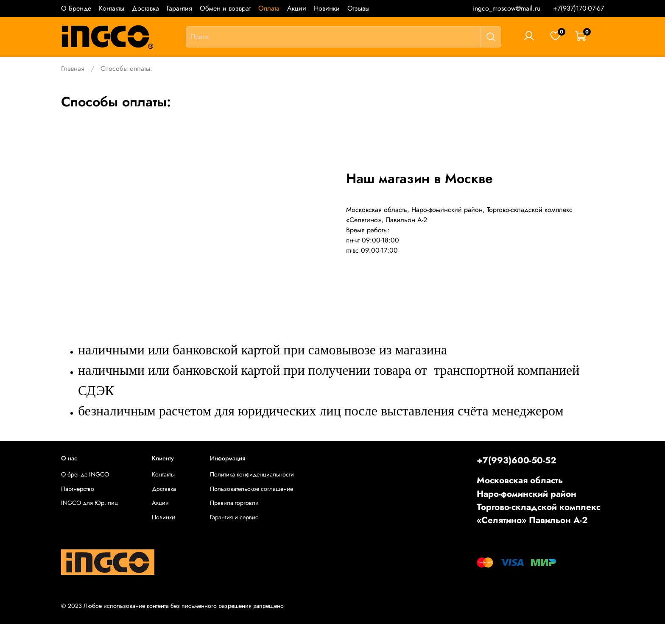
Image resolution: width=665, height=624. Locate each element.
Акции (296, 8)
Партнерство (77, 489)
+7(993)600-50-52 (516, 460)
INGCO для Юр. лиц (89, 503)
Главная (72, 68)
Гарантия (179, 8)
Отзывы (358, 8)
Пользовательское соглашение (251, 489)
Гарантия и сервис (234, 517)
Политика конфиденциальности (252, 474)
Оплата (268, 8)
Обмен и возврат (225, 8)
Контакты (111, 8)
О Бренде (76, 8)
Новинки (327, 8)
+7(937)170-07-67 (578, 8)
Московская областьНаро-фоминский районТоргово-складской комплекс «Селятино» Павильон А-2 (539, 500)
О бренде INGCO (85, 474)
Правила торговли (234, 503)
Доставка (145, 8)
